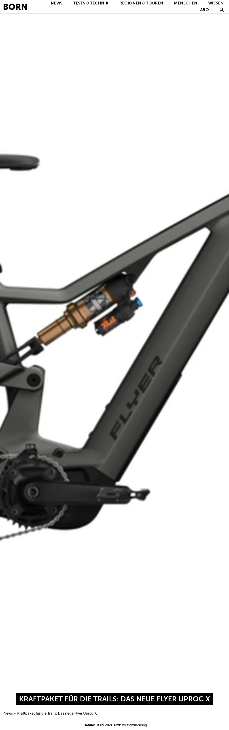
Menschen (185, 3)
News (57, 3)
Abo (204, 10)
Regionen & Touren (141, 3)
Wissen (216, 3)
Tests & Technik (91, 3)
